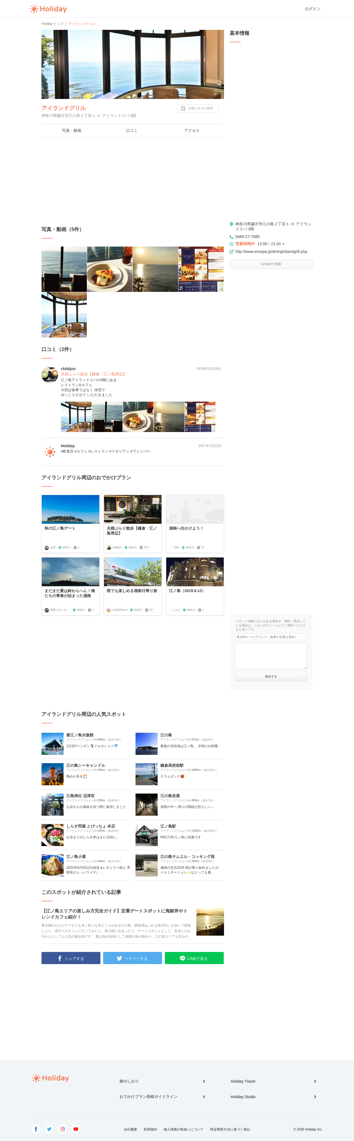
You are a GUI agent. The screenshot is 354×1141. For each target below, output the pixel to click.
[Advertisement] (132, 182)
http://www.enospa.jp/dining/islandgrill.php (271, 251)
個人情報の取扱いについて (184, 1129)
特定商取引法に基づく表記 (230, 1129)
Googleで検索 (271, 264)
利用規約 (150, 1129)
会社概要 (130, 1129)
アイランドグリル (63, 108)
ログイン (312, 9)
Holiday (48, 8)
